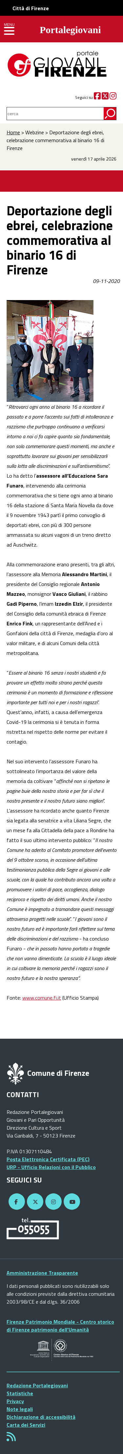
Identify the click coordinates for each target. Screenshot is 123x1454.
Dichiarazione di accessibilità (41, 1417)
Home (13, 132)
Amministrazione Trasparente (42, 1273)
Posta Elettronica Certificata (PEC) (48, 1159)
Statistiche (20, 1393)
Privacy (15, 1401)
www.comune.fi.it (41, 998)
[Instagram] (113, 97)
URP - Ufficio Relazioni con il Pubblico (51, 1167)
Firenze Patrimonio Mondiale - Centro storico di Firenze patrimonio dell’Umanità (60, 1326)
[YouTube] (71, 1202)
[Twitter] (105, 97)
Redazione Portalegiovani (37, 1385)
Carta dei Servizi (26, 1425)
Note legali (20, 1409)
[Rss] (11, 1439)
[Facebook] (97, 97)
